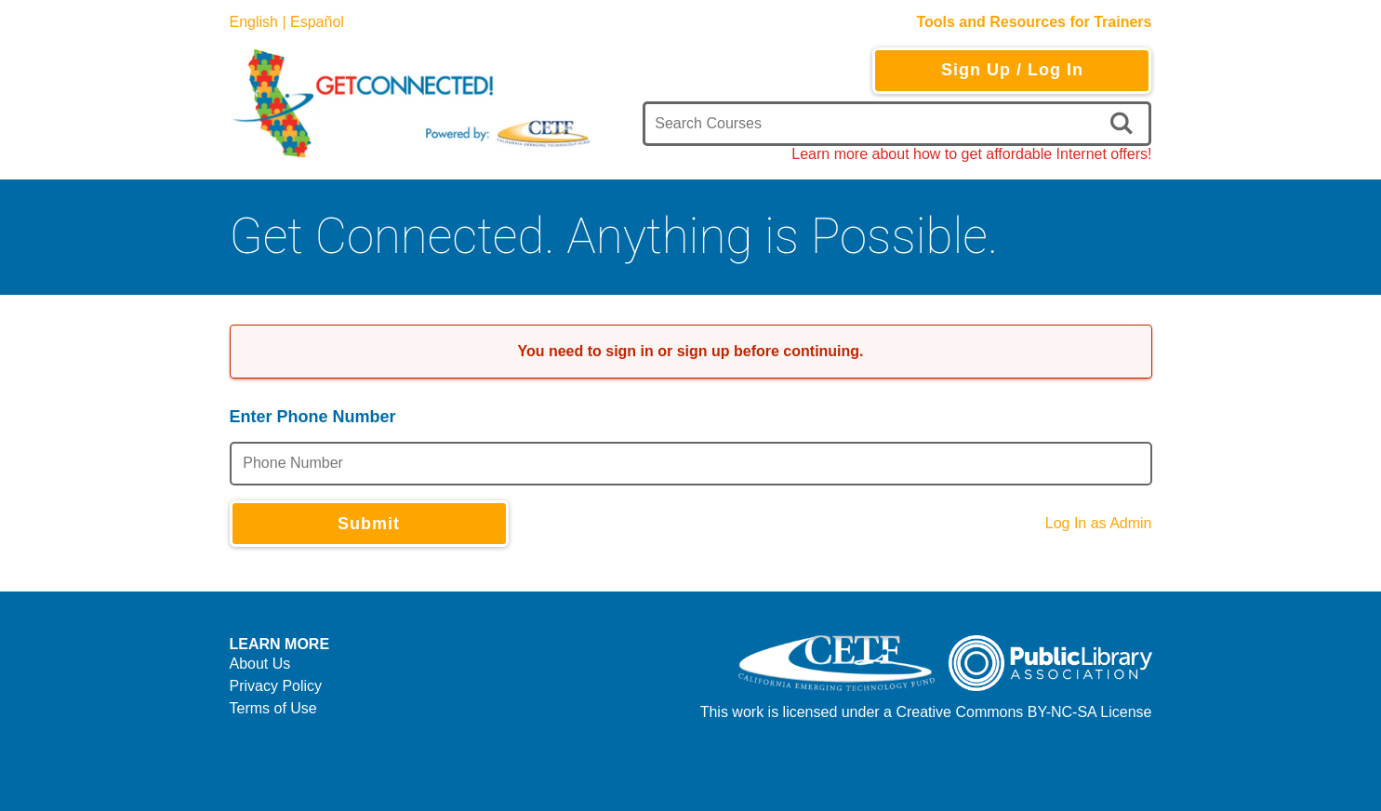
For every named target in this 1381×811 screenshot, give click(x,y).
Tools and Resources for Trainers (1033, 22)
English (254, 22)
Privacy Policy (276, 686)
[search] (1125, 124)
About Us (260, 663)
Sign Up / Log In (1012, 69)
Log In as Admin (1098, 523)
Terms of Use (273, 708)
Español (317, 22)
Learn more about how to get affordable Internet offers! (971, 154)
